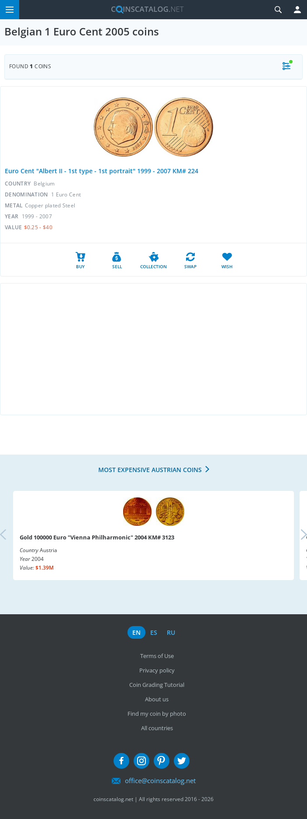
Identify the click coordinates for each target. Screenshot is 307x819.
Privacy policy (157, 670)
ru (171, 632)
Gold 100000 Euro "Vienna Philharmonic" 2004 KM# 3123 (97, 537)
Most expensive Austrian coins (150, 470)
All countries (157, 728)
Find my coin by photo (157, 714)
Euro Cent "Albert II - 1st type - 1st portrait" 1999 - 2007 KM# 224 (101, 171)
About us (157, 699)
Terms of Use (157, 656)
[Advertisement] (153, 349)
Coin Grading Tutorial (156, 685)
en (136, 632)
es (153, 632)
